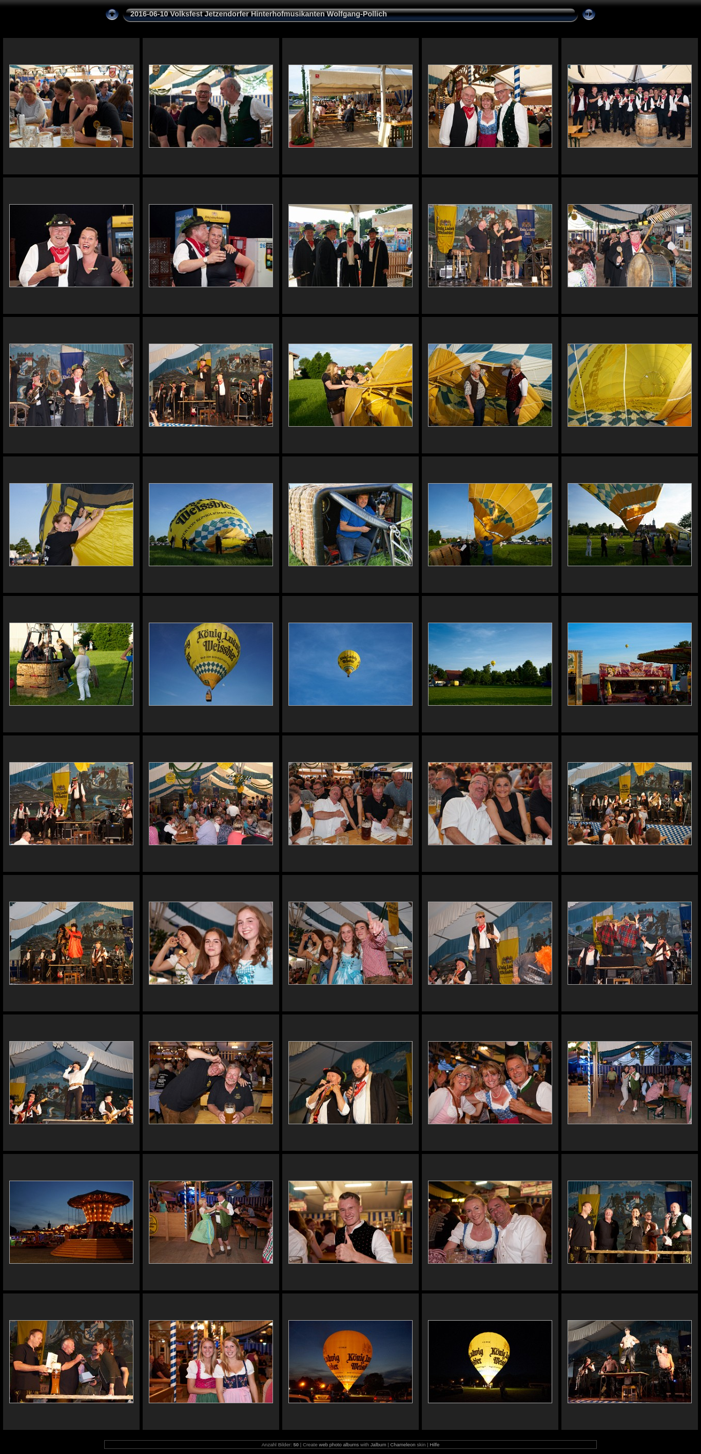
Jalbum (378, 1444)
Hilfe (434, 1444)
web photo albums (339, 1444)
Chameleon (403, 1444)
